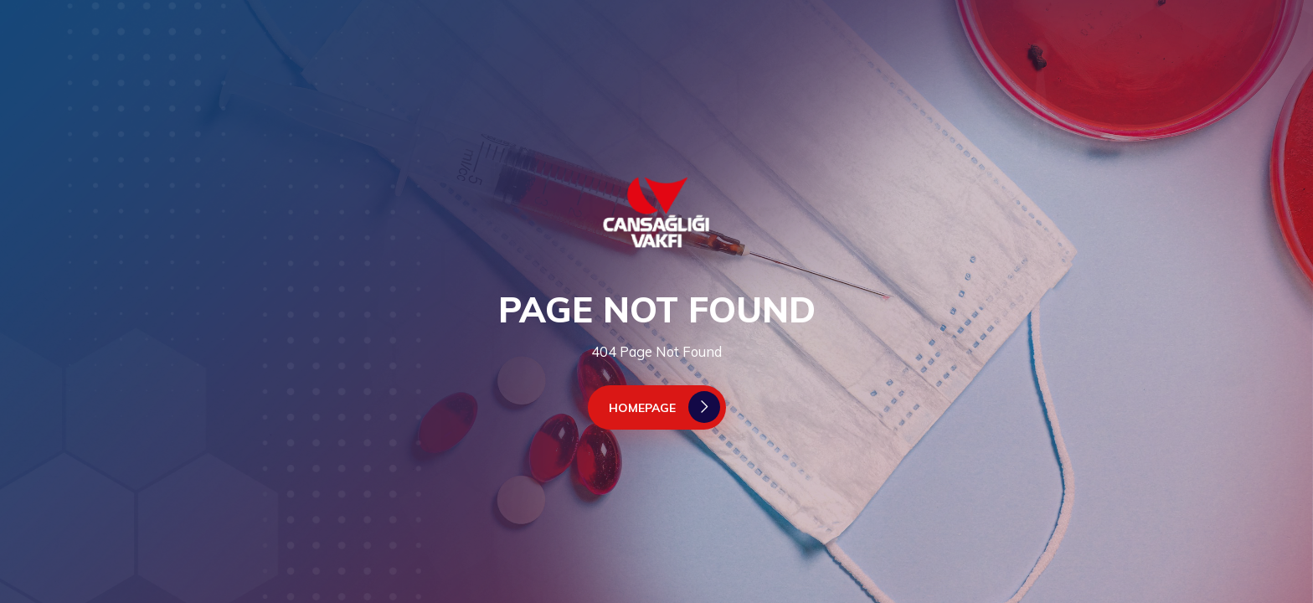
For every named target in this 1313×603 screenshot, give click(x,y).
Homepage (664, 407)
